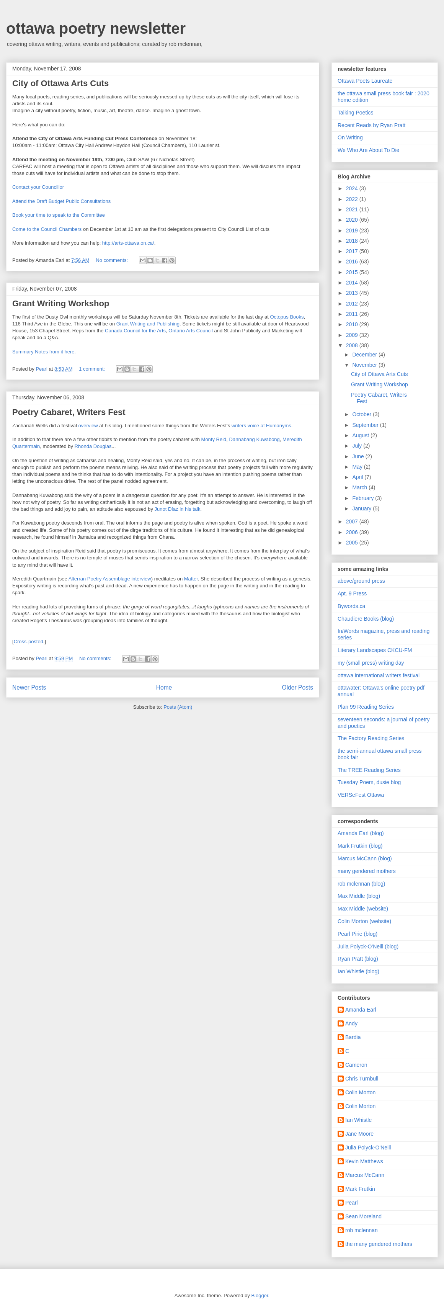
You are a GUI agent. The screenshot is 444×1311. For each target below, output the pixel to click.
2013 (352, 293)
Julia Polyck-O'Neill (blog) (368, 946)
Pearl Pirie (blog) (357, 934)
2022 (352, 199)
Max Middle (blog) (359, 896)
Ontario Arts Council (190, 330)
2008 (352, 345)
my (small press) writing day (371, 663)
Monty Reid (214, 439)
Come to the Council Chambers (47, 229)
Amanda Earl (360, 1010)
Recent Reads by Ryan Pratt (371, 125)
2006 (352, 532)
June (358, 456)
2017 (352, 251)
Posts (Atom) (177, 707)
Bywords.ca (351, 606)
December (365, 354)
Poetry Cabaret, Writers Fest (68, 412)
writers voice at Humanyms (261, 425)
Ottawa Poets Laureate (365, 81)
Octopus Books (287, 317)
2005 (352, 542)
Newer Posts (29, 687)
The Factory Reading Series (371, 738)
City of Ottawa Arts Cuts (60, 83)
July (357, 446)
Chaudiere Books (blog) (366, 619)
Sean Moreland (363, 1216)
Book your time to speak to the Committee (58, 215)
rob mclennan (361, 1230)
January (362, 508)
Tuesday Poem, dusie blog (369, 782)
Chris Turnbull (361, 1079)
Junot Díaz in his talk (178, 509)
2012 (352, 304)
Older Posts (297, 687)
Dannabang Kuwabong (254, 439)
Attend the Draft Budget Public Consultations (61, 201)
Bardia (353, 1037)
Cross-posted (28, 641)
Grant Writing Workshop (60, 303)
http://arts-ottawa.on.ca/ (128, 243)
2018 (352, 241)
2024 (352, 188)
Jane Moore (359, 1134)
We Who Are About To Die (368, 150)
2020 (352, 220)
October (362, 414)
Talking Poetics (355, 113)
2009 (352, 335)
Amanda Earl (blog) (361, 833)
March (360, 487)
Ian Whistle (358, 1120)
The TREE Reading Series (369, 770)
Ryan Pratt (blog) (358, 959)
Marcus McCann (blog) (365, 858)
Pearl (351, 1203)
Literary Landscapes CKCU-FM (375, 650)
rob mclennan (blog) (361, 884)
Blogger (259, 1295)
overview (88, 425)
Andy (351, 1023)
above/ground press (361, 581)
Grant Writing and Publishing (148, 324)
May (358, 467)
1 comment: (92, 369)
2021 (352, 209)
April (358, 477)
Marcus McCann (364, 1175)
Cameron (356, 1065)
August (361, 435)
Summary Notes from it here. (44, 352)
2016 (352, 261)
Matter (191, 579)
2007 (352, 521)
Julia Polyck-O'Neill (368, 1147)
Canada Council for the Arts (135, 330)
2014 (352, 283)
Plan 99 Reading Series (366, 707)
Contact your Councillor (38, 187)
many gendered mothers (367, 871)
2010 (352, 324)
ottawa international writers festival (379, 675)
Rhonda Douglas (93, 446)
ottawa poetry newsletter (96, 28)
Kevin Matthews (364, 1161)
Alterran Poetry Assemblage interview (110, 579)
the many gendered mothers (378, 1244)
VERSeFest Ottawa (361, 795)
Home (164, 687)
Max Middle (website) (363, 909)
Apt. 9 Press (352, 593)
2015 (352, 272)
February (363, 498)
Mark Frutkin (360, 1189)
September (366, 425)
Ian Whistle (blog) (358, 971)
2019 (352, 230)
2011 (352, 314)
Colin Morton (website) (364, 921)
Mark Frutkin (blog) (360, 846)
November (365, 365)
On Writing (350, 137)
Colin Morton (360, 1092)
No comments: (112, 260)
